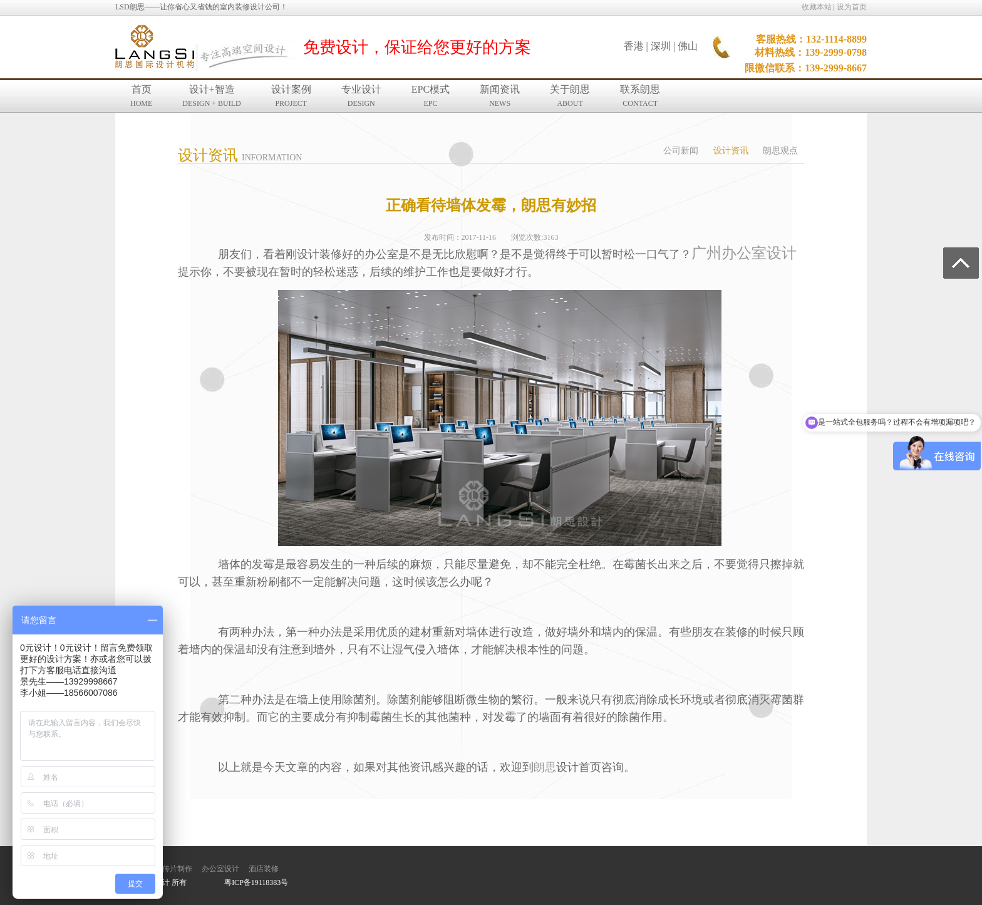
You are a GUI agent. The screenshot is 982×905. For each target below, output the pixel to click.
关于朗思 (570, 96)
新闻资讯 (500, 96)
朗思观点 (780, 150)
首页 (141, 96)
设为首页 (852, 7)
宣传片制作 (173, 868)
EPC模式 (430, 96)
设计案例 (291, 96)
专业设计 (361, 96)
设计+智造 (211, 96)
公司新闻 (680, 150)
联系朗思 (640, 96)
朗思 (545, 767)
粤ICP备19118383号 (256, 882)
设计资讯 (730, 150)
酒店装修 (264, 868)
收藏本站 (817, 7)
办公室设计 (220, 868)
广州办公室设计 (744, 253)
